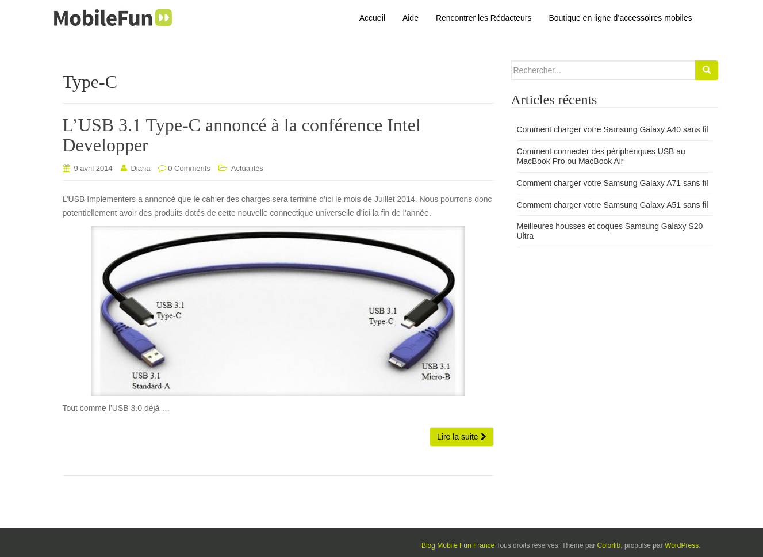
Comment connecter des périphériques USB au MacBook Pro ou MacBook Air (601, 156)
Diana (140, 168)
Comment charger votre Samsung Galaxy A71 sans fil (612, 183)
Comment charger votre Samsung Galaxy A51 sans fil (612, 204)
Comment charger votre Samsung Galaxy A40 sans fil (612, 129)
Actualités (247, 168)
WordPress (682, 545)
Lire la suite (461, 436)
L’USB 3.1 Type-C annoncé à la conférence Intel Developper (242, 135)
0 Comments (189, 168)
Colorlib (609, 545)
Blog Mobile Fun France (457, 545)
